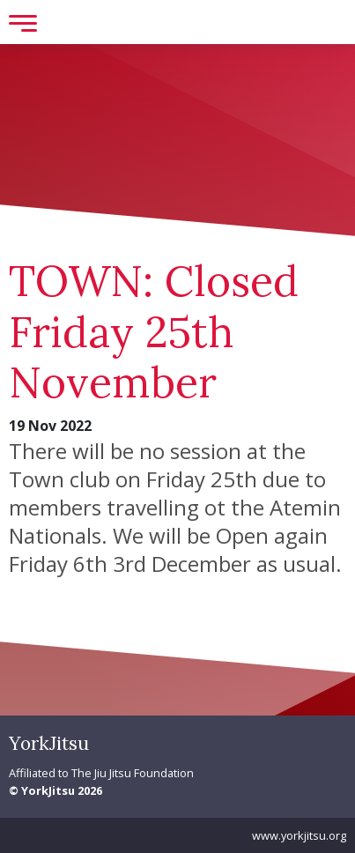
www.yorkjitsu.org (299, 835)
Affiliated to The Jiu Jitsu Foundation (101, 773)
